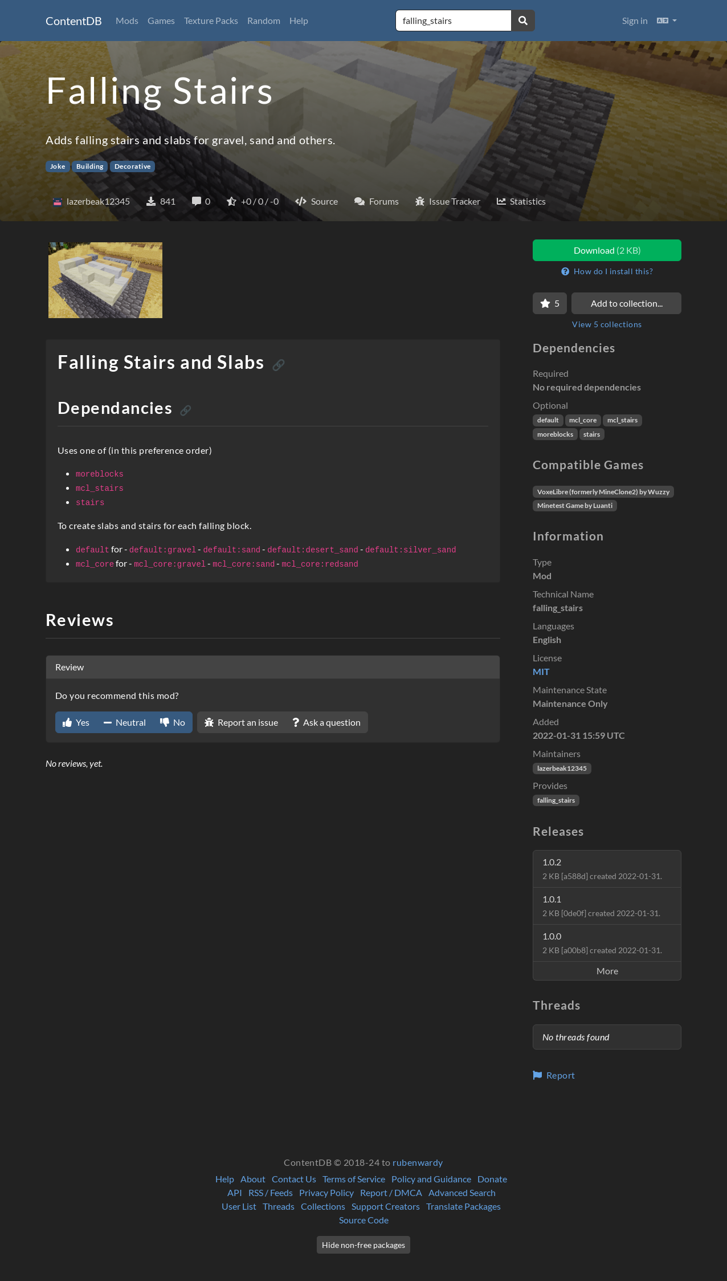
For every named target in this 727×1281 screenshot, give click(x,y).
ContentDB (74, 20)
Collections (323, 1206)
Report (554, 1074)
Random (263, 20)
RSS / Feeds (270, 1192)
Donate (492, 1178)
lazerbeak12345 (562, 768)
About (253, 1178)
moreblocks (555, 434)
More (607, 970)
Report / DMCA (391, 1192)
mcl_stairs (622, 420)
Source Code (364, 1219)
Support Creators (386, 1206)
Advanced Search (462, 1192)
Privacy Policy (326, 1192)
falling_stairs (556, 800)
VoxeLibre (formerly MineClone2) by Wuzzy (603, 491)
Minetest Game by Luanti (574, 505)
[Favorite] (550, 303)
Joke (58, 166)
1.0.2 (602, 868)
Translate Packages (463, 1206)
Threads (279, 1206)
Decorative (133, 166)
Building (90, 166)
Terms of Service (353, 1178)
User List (239, 1206)
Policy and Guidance (431, 1178)
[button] (666, 20)
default (548, 420)
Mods (127, 20)
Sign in (635, 20)
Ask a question (326, 722)
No (172, 722)
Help (298, 20)
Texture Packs (211, 20)
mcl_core (583, 420)
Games (161, 20)
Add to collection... (627, 303)
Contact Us (294, 1178)
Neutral (125, 722)
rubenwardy (418, 1162)
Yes (76, 722)
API (234, 1192)
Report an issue (241, 722)
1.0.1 (601, 905)
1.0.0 (602, 942)
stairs (591, 434)
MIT (541, 671)
